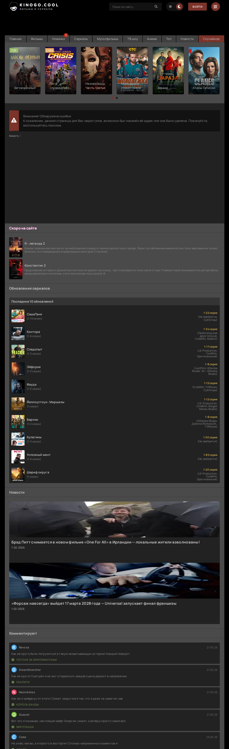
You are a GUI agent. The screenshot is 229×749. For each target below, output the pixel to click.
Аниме (152, 39)
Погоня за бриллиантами (34, 660)
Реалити (21, 682)
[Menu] (215, 6)
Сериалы (81, 39)
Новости (187, 39)
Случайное (211, 39)
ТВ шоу (132, 39)
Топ (168, 39)
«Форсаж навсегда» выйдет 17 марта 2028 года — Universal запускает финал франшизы (94, 603)
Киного (14, 136)
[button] (112, 98)
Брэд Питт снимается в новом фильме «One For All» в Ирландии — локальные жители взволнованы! (105, 542)
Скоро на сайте (23, 228)
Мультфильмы (107, 39)
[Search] (156, 7)
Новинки (58, 39)
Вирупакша (23, 727)
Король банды (25, 704)
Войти (197, 7)
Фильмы (37, 39)
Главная (15, 39)
